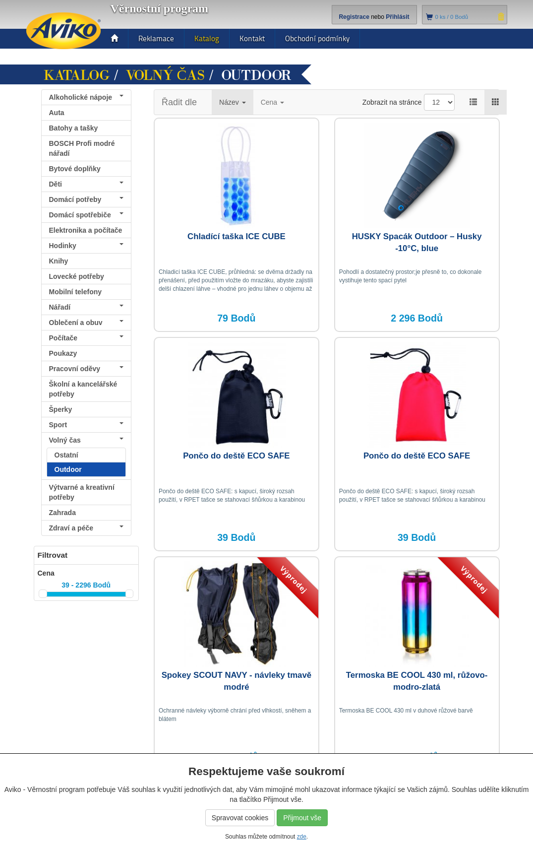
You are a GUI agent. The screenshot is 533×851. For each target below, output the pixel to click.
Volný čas (165, 75)
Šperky (60, 409)
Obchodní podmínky (317, 38)
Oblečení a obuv (86, 323)
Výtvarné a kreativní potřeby (82, 492)
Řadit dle (179, 102)
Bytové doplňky (75, 169)
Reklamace (156, 38)
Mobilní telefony (75, 292)
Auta (56, 113)
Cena (272, 102)
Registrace (354, 16)
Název (232, 102)
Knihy (58, 261)
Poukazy (63, 353)
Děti (86, 184)
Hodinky (86, 246)
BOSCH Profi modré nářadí (82, 148)
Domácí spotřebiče (86, 215)
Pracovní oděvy (86, 369)
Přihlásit (397, 16)
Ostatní (66, 455)
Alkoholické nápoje (86, 97)
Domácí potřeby (86, 199)
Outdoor (68, 469)
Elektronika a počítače (86, 232)
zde (301, 836)
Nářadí (86, 307)
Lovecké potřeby (76, 276)
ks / (452, 17)
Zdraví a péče (86, 528)
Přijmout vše (302, 818)
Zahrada (62, 513)
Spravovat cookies (240, 818)
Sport (86, 425)
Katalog (206, 38)
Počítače (86, 338)
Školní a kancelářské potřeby (83, 389)
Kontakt (252, 38)
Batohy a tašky (73, 128)
